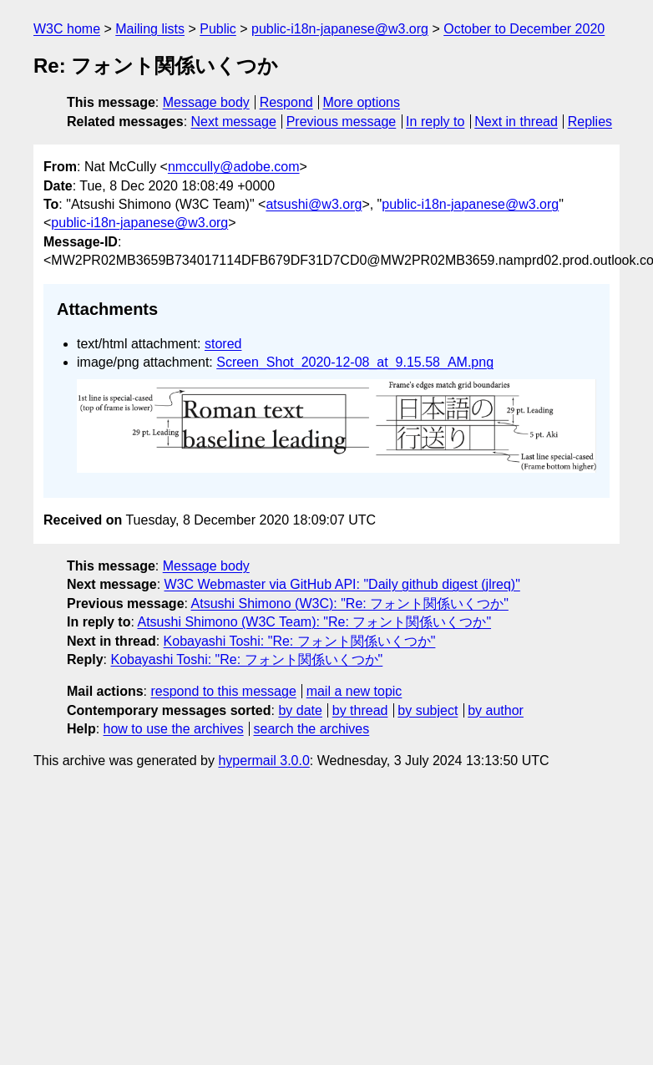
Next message (233, 121)
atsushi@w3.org (314, 204)
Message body (206, 102)
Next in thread (516, 121)
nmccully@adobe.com (234, 167)
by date (299, 710)
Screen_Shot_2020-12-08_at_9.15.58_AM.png (355, 362)
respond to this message (223, 691)
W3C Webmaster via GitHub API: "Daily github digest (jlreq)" (342, 584)
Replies (590, 121)
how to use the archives (174, 729)
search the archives (312, 729)
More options (362, 102)
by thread (360, 710)
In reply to (435, 121)
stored (223, 344)
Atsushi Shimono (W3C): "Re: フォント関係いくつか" (350, 603)
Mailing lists (150, 29)
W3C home (66, 29)
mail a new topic (354, 691)
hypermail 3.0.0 (263, 760)
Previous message (341, 121)
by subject (427, 710)
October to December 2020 (524, 29)
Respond (286, 102)
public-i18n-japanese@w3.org (339, 29)
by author (496, 710)
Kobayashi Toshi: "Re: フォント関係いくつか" (300, 641)
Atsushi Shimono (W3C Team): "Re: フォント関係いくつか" (314, 622)
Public (218, 29)
